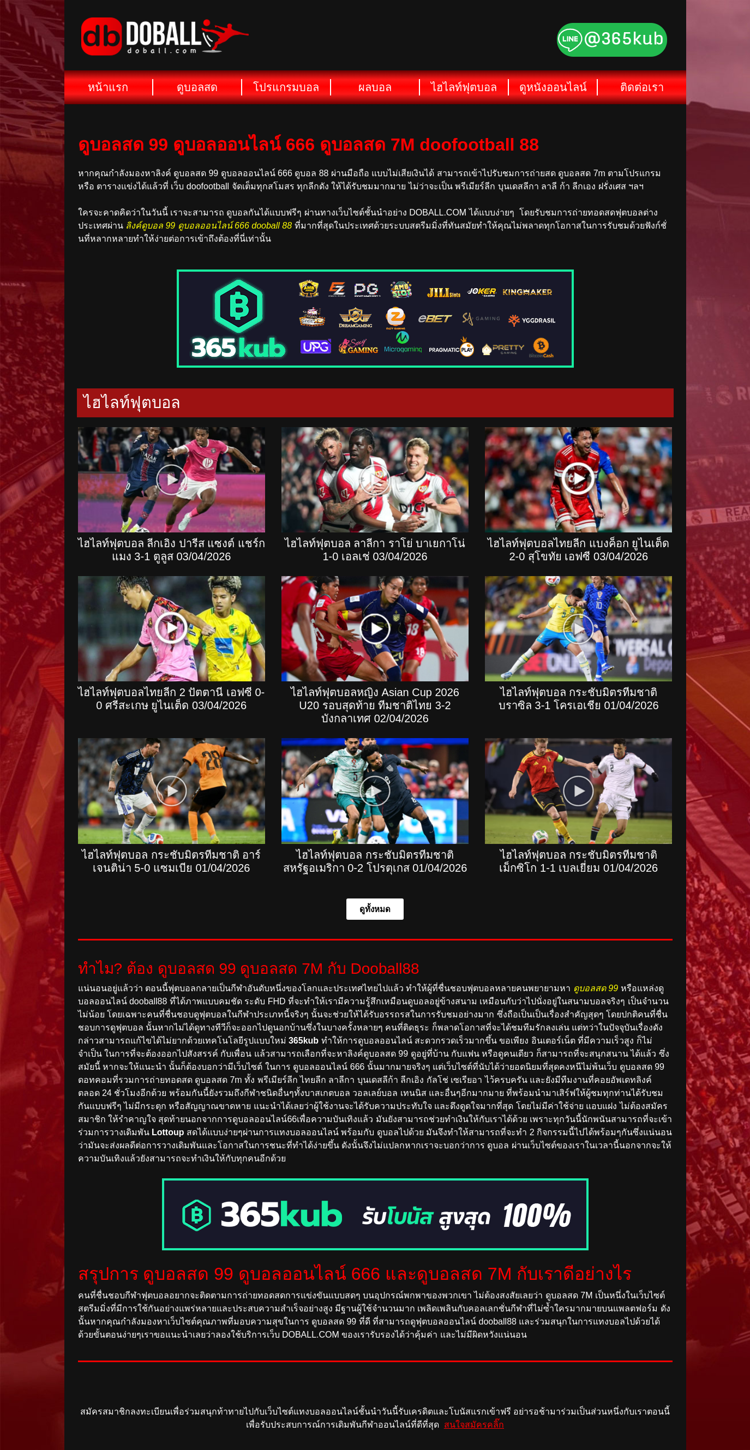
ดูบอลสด (197, 87)
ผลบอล (375, 87)
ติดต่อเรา (642, 87)
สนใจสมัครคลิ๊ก (474, 1424)
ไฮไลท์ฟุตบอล (464, 87)
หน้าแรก (108, 87)
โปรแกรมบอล (286, 87)
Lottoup (168, 1132)
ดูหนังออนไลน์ (553, 87)
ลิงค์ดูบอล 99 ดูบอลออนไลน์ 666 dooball (202, 225)
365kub (304, 1040)
